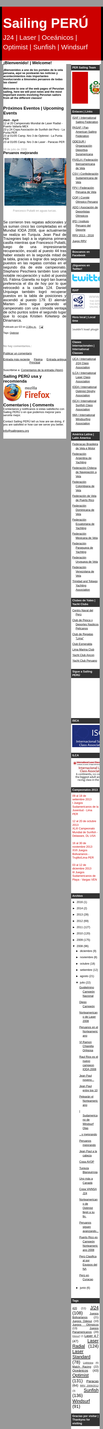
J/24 (94, 1307)
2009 (80, 939)
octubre (85, 963)
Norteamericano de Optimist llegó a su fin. (88, 1208)
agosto (84, 976)
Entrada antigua (56, 359)
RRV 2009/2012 (89, 1385)
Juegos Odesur (82, 1321)
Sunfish (91, 1390)
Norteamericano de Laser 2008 (88, 1017)
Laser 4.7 (91, 1336)
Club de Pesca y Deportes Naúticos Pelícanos (85, 624)
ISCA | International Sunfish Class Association (84, 405)
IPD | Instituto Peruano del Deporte (81, 225)
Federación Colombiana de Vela (83, 486)
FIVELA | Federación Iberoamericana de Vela (85, 164)
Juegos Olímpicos (85, 1324)
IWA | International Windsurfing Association (83, 419)
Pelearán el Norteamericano (88, 1101)
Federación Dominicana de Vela (83, 510)
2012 (80, 921)
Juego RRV (79, 241)
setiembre (86, 969)
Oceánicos (80, 1370)
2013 (80, 914)
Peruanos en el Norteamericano (88, 1031)
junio (83, 1287)
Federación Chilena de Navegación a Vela (84, 472)
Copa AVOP (86, 1161)
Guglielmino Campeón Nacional (87, 991)
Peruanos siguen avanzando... (89, 1227)
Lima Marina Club (83, 649)
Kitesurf (76, 1336)
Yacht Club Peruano (84, 660)
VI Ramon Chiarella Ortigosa (86, 1046)
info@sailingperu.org (16, 430)
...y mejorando (88, 1134)
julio (83, 982)
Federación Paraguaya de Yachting (82, 548)
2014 (80, 908)
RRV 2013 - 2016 (83, 235)
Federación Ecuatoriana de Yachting (83, 524)
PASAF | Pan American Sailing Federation (84, 132)
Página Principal (36, 361)
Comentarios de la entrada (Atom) (42, 370)
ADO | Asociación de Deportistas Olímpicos (85, 211)
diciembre (86, 951)
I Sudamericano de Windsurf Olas (88, 1120)
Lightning (88, 1362)
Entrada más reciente (16, 359)
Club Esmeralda (82, 644)
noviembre (87, 957)
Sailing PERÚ (45, 23)
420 (74, 1308)
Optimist (14, 332)
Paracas (92, 1381)
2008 (80, 946)
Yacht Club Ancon (83, 655)
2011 (80, 927)
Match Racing (81, 1366)
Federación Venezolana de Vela (83, 571)
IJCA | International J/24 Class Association (84, 363)
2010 (80, 933)
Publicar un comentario (17, 353)
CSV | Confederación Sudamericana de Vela (85, 178)
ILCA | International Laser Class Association (84, 377)
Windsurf (81, 1401)
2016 (80, 902)
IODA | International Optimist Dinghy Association (84, 391)
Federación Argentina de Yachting (81, 458)
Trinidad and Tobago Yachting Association (84, 585)
